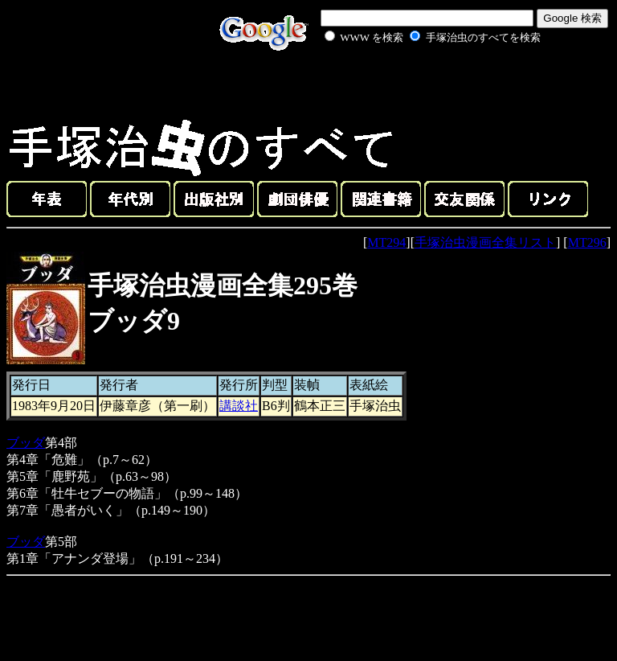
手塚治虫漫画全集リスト (485, 242)
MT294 (386, 242)
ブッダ (25, 443)
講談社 (238, 406)
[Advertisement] (415, 84)
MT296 (587, 242)
